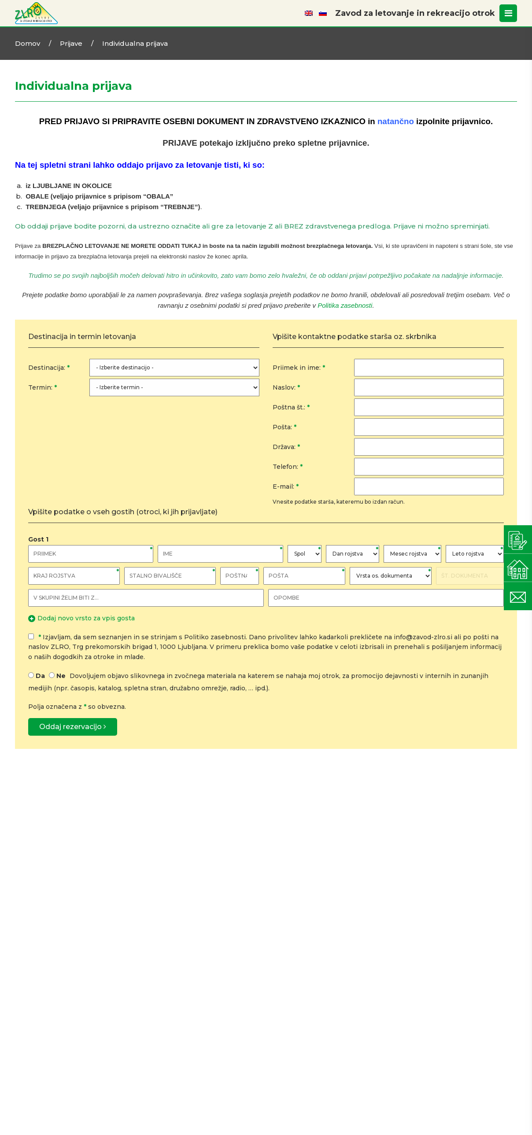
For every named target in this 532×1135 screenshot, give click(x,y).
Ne (61, 676)
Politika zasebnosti (345, 305)
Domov (27, 43)
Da (40, 676)
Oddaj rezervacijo (72, 726)
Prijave (71, 43)
